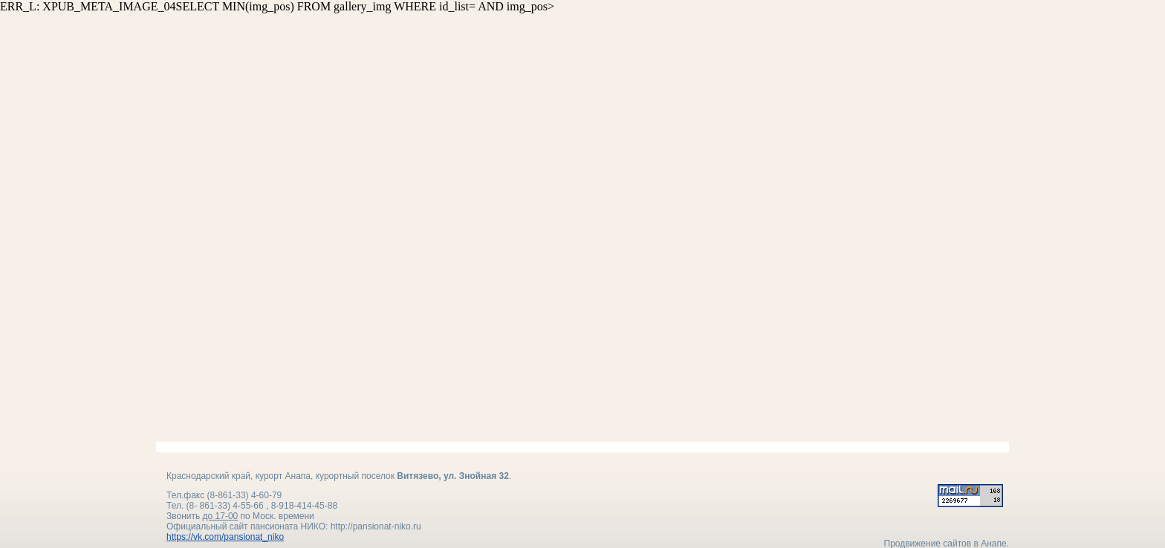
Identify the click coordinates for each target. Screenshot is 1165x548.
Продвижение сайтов (928, 530)
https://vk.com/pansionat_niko (225, 523)
